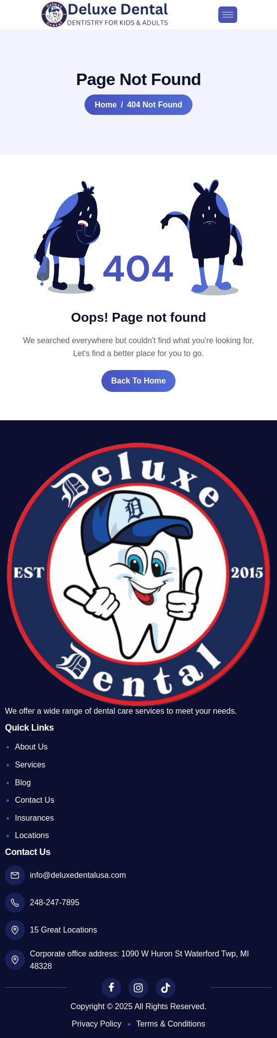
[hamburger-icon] (227, 14)
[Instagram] (138, 988)
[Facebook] (111, 988)
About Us (31, 747)
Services (30, 764)
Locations (32, 835)
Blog (23, 782)
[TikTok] (166, 988)
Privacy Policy (96, 1024)
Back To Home (138, 381)
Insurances (34, 818)
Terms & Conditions (170, 1024)
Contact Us (34, 800)
